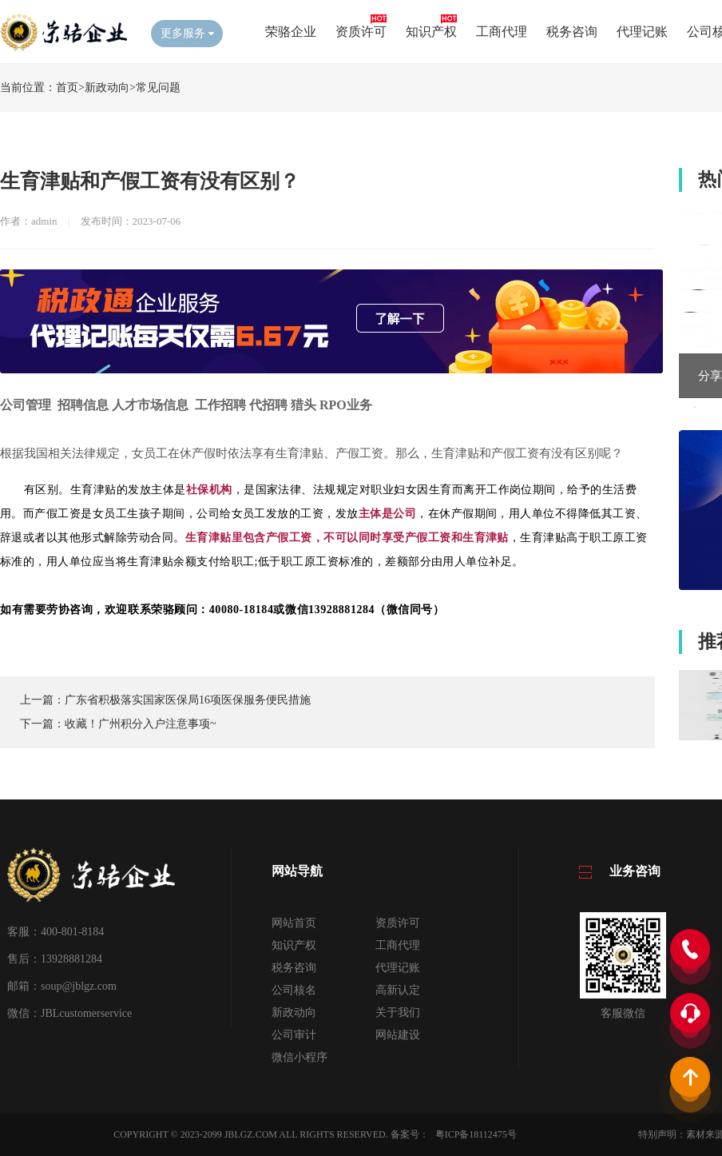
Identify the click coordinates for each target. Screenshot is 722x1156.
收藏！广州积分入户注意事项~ (140, 724)
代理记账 (642, 31)
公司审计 (294, 1035)
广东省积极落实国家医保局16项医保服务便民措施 (188, 700)
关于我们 (397, 1012)
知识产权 (431, 31)
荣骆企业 (290, 31)
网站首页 (294, 923)
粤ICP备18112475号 (476, 1134)
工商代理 (501, 31)
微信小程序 (299, 1057)
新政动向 (107, 88)
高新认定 (397, 990)
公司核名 (294, 990)
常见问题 (158, 88)
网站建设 (397, 1035)
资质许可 (361, 31)
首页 (67, 88)
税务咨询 (571, 31)
